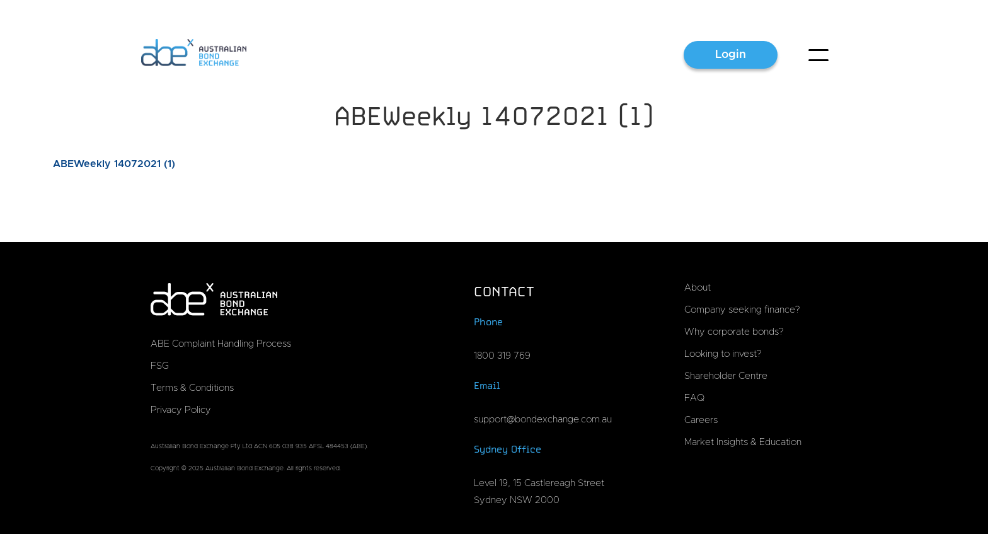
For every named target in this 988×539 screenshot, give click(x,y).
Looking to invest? (722, 354)
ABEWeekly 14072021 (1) (114, 164)
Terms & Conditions (192, 388)
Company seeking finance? (742, 310)
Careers (701, 420)
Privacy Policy (181, 410)
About (697, 288)
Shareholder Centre (725, 376)
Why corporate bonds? (733, 332)
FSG (160, 366)
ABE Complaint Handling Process (221, 344)
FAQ (694, 398)
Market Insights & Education (742, 442)
